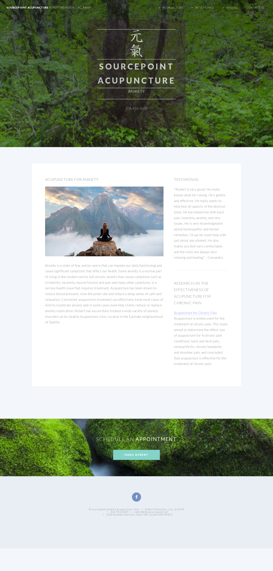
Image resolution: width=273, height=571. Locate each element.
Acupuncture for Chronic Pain (195, 313)
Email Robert (136, 454)
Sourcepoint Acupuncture (48, 7)
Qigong (232, 7)
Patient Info (204, 7)
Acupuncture (172, 7)
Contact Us (255, 7)
